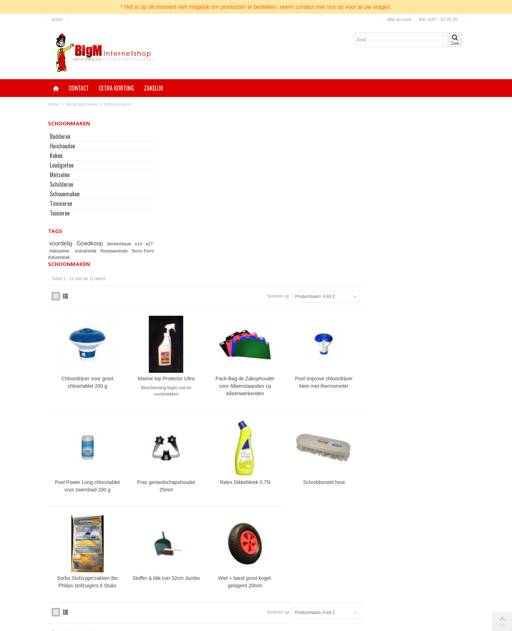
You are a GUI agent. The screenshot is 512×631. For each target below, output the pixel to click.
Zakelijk (153, 88)
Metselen (60, 174)
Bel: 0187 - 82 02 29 (438, 19)
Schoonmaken (65, 194)
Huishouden (62, 146)
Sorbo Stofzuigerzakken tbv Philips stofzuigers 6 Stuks (193, 435)
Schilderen (61, 184)
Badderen (60, 136)
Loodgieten (62, 165)
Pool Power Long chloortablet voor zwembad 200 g (193, 340)
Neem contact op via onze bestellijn (304, 585)
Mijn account (399, 19)
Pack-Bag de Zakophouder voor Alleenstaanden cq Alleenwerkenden (348, 242)
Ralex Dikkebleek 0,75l (348, 337)
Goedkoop (91, 243)
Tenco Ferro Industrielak (72, 257)
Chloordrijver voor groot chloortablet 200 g (193, 238)
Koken (56, 155)
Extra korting (116, 88)
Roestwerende (129, 251)
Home (53, 104)
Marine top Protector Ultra (270, 235)
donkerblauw (121, 243)
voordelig (62, 243)
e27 (54, 251)
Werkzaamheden (82, 104)
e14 (139, 243)
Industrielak (101, 251)
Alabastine (72, 251)
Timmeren (61, 203)
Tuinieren (60, 213)
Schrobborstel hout (425, 337)
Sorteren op (379, 153)
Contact (79, 88)
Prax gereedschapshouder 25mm (270, 340)
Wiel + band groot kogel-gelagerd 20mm (348, 435)
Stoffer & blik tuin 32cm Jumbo (270, 435)
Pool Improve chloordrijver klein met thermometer (425, 238)
